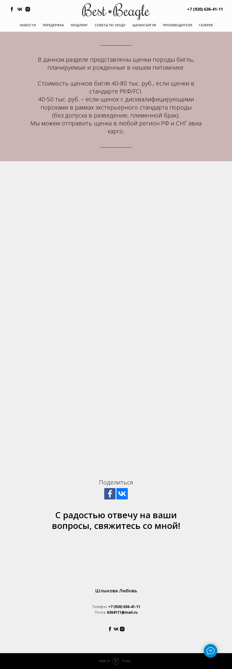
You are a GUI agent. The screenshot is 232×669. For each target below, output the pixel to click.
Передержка (53, 25)
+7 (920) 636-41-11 (124, 606)
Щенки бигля (144, 25)
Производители (177, 25)
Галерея (206, 25)
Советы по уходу (110, 25)
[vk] (20, 11)
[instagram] (28, 11)
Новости (28, 25)
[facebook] (12, 11)
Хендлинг (79, 25)
